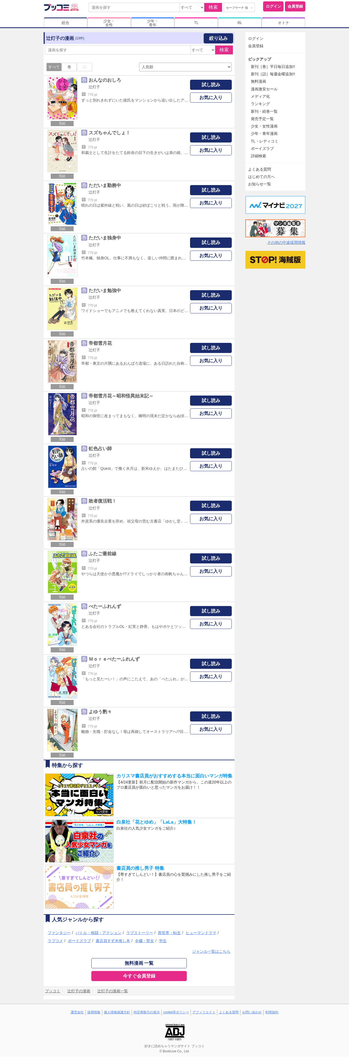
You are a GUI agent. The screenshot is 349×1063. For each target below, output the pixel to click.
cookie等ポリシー (176, 1012)
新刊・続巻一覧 (264, 111)
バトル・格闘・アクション (98, 933)
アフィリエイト (203, 1012)
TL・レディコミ (264, 141)
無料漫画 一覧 (139, 963)
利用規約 (271, 1012)
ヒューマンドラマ (201, 933)
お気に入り (210, 97)
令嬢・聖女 (144, 941)
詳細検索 (258, 156)
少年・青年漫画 (264, 133)
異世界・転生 (169, 933)
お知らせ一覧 (259, 184)
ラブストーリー (139, 933)
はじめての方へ (261, 176)
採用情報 (93, 1012)
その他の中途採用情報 (286, 242)
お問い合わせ (252, 1012)
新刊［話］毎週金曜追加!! (273, 74)
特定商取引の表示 (147, 1012)
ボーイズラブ (79, 941)
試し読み (211, 84)
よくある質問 (259, 169)
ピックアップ (259, 59)
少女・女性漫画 (264, 126)
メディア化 (260, 96)
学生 (163, 941)
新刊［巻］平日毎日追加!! (273, 66)
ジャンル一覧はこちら (211, 951)
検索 (213, 7)
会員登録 (295, 6)
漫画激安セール (264, 89)
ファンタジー (59, 933)
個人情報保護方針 (117, 1012)
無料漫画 (258, 81)
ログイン (273, 6)
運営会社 (77, 1012)
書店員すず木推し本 (113, 941)
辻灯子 (94, 87)
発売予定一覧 (262, 119)
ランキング (260, 104)
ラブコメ (55, 941)
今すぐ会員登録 (139, 976)
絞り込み (218, 38)
